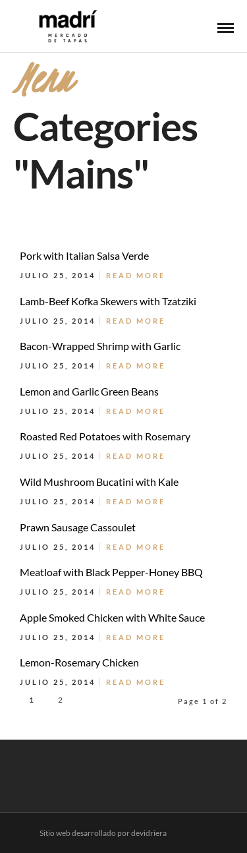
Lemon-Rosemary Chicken (79, 662)
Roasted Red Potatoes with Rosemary (105, 436)
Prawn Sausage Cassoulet (78, 527)
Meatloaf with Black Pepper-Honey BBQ (111, 572)
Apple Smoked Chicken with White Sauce (112, 617)
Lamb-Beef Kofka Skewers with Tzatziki (108, 301)
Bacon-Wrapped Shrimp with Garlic (100, 345)
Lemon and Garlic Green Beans (89, 391)
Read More (135, 275)
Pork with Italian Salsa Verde (84, 255)
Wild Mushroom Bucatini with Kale (99, 481)
